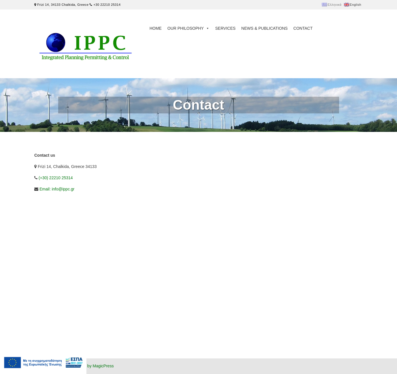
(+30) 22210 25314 (56, 177)
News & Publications (264, 28)
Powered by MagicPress (92, 366)
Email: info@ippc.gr (57, 189)
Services (225, 28)
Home (156, 28)
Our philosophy (188, 28)
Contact (303, 28)
